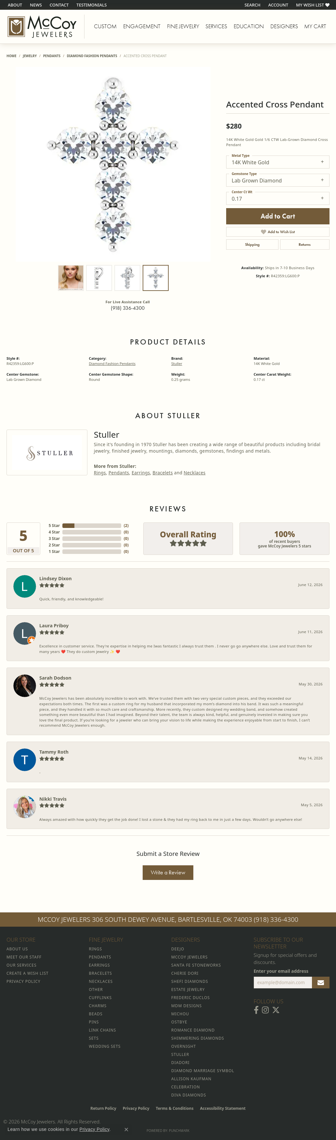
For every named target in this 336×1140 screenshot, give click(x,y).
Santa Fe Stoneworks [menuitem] (196, 965)
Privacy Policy (136, 1108)
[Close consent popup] (126, 1130)
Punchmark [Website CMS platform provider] (179, 1130)
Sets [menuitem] (94, 1038)
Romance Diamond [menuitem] (193, 1030)
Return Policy (103, 1108)
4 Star (54, 532)
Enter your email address (281, 971)
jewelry (30, 56)
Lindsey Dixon (55, 578)
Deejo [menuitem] (177, 949)
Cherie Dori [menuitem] (185, 973)
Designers (284, 26)
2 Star (54, 545)
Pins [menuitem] (94, 1022)
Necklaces (194, 473)
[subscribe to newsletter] (321, 982)
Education (249, 26)
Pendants (51, 56)
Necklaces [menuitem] (101, 981)
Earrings (141, 473)
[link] (14, 5)
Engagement (142, 26)
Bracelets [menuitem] (100, 973)
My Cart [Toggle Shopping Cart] (315, 26)
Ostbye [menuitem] (179, 1022)
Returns (305, 244)
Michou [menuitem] (180, 1014)
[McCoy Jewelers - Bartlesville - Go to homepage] (42, 27)
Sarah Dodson (55, 678)
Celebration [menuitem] (185, 1087)
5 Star (54, 525)
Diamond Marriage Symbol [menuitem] (202, 1070)
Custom (105, 26)
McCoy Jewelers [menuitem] (189, 957)
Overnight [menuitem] (183, 1046)
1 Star (54, 551)
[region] (113, 164)
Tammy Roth (54, 752)
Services (216, 26)
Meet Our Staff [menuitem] (24, 957)
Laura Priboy (54, 625)
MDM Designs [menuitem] (186, 1005)
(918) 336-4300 (128, 308)
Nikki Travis (53, 799)
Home (11, 56)
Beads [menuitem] (96, 1014)
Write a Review (168, 872)
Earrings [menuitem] (99, 965)
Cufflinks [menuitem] (100, 997)
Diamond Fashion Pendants (92, 56)
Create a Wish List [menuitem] (27, 973)
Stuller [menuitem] (180, 1054)
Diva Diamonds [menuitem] (188, 1095)
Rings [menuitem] (95, 949)
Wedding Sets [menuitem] (105, 1046)
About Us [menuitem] (17, 949)
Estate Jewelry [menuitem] (188, 989)
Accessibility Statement (222, 1108)
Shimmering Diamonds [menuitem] (197, 1038)
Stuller (176, 363)
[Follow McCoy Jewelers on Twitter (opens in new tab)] (276, 1010)
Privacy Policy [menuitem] (23, 981)
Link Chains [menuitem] (102, 1030)
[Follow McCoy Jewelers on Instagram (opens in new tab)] (265, 1010)
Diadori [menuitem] (180, 1062)
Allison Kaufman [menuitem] (191, 1079)
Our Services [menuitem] (21, 965)
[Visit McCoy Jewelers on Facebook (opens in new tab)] (256, 1010)
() (126, 525)
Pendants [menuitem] (100, 957)
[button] (251, 5)
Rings (100, 473)
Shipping (252, 244)
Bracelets (163, 473)
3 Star (54, 538)
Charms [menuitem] (98, 1005)
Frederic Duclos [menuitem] (190, 997)
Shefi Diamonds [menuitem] (189, 981)
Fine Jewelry (183, 26)
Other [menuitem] (96, 989)
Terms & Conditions (175, 1108)
